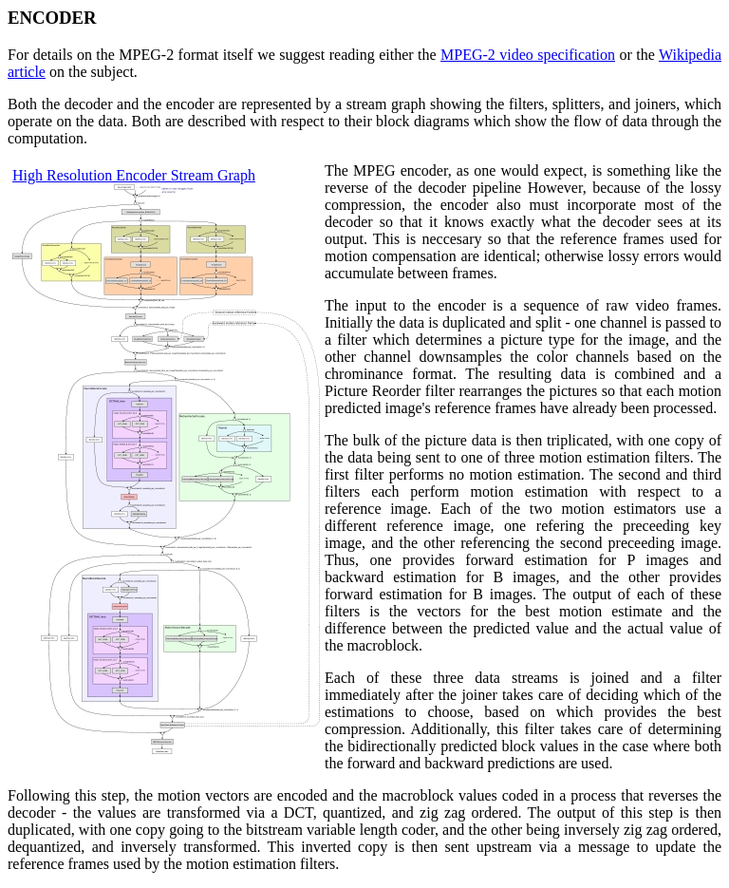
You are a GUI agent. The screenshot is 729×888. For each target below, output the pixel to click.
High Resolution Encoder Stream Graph (133, 175)
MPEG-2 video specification (527, 55)
